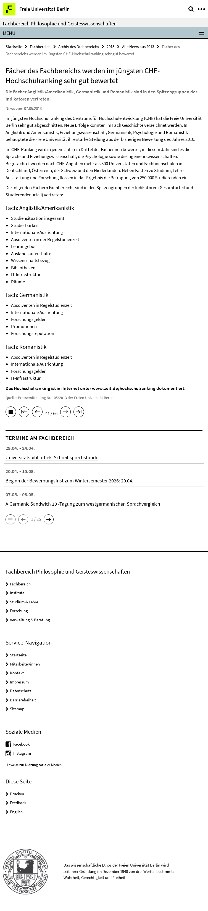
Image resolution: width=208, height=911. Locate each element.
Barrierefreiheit (23, 700)
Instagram (22, 753)
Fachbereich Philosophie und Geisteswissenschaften (60, 23)
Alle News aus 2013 (138, 46)
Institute (17, 592)
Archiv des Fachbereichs (78, 46)
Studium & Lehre (24, 601)
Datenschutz (20, 690)
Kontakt (17, 672)
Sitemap (17, 708)
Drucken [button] (17, 793)
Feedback (18, 802)
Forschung (19, 610)
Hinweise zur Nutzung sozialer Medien (34, 764)
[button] (10, 519)
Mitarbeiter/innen (25, 664)
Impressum (19, 682)
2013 (110, 46)
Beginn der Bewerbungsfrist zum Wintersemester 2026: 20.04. (69, 480)
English (16, 811)
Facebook (21, 744)
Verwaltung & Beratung (30, 619)
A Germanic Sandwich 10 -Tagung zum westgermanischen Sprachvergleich (83, 504)
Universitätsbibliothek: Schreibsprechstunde (52, 457)
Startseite (14, 46)
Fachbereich (40, 46)
